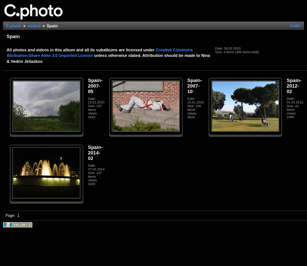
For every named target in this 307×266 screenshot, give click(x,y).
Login (295, 26)
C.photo (13, 26)
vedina (34, 26)
